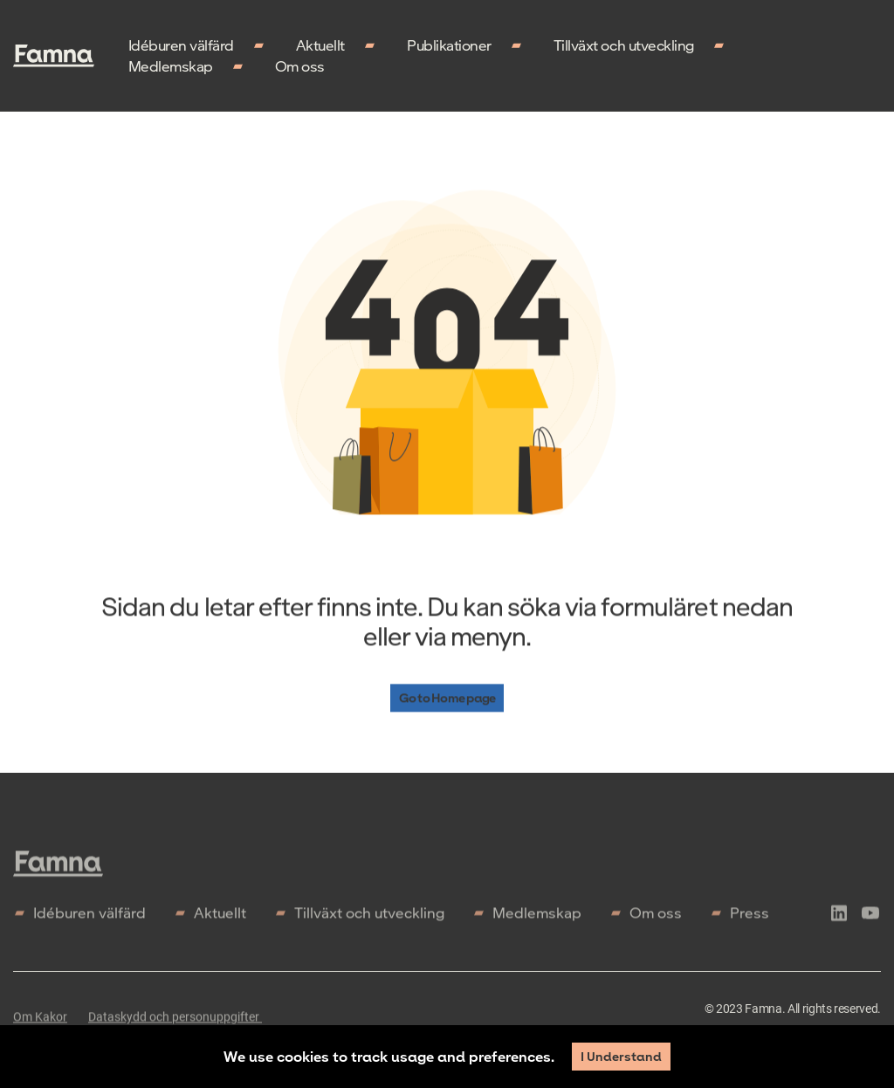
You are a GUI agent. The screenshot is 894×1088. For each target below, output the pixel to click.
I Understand (621, 1056)
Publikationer (449, 45)
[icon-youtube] (870, 920)
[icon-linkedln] (839, 920)
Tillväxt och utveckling (624, 45)
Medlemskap (170, 66)
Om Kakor (40, 1022)
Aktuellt (320, 45)
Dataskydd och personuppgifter (175, 1022)
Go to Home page (447, 698)
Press (749, 917)
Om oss (300, 66)
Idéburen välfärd (181, 45)
